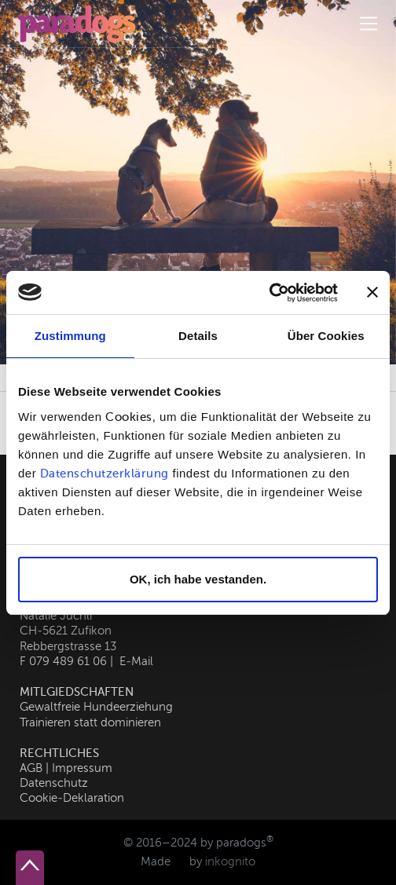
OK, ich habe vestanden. (198, 579)
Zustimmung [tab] (70, 335)
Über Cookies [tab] (326, 335)
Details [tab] (198, 335)
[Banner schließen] (372, 292)
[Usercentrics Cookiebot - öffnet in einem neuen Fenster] (269, 293)
